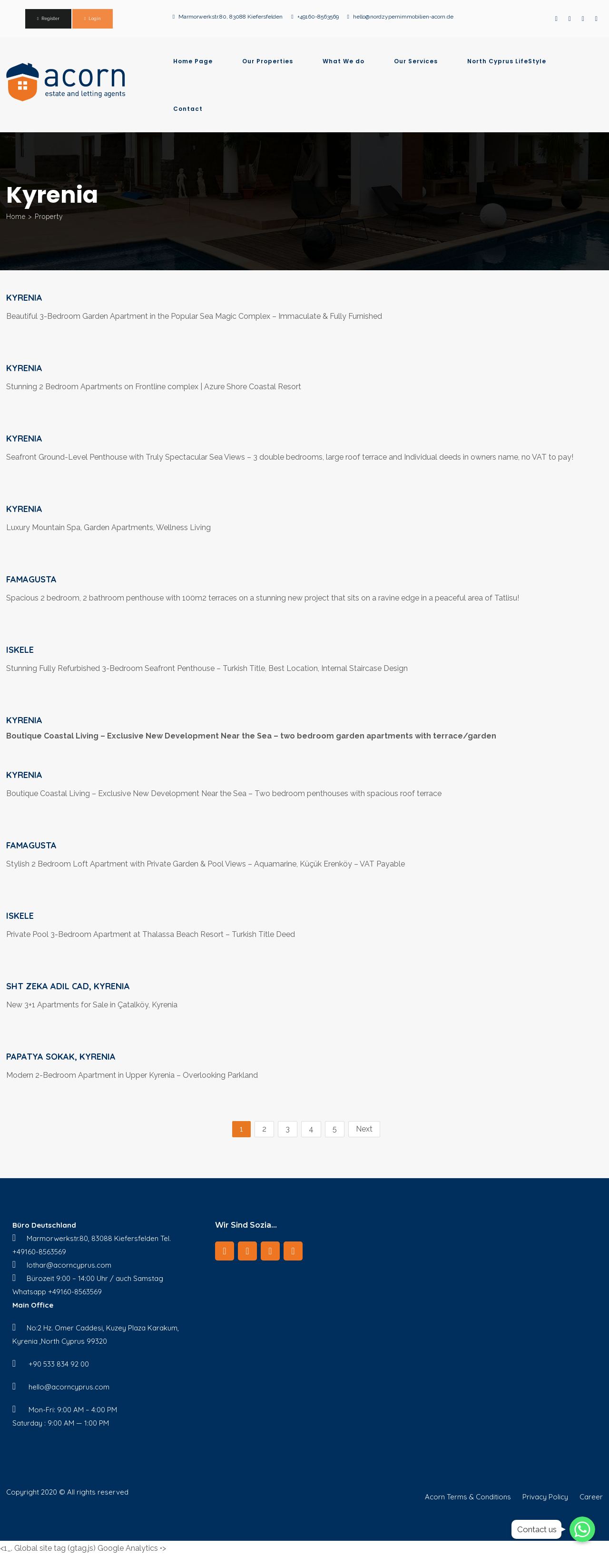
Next (364, 1128)
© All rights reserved (93, 1492)
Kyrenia (24, 297)
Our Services (416, 61)
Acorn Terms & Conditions (468, 1496)
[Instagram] (270, 1251)
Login (94, 18)
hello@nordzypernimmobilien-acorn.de (403, 16)
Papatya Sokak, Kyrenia (61, 1056)
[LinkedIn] (247, 1251)
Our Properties (267, 61)
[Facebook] (224, 1251)
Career (591, 1496)
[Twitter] (293, 1251)
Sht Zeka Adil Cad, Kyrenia (68, 986)
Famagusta (31, 579)
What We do (343, 61)
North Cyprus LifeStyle (506, 61)
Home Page (193, 61)
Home (16, 216)
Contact (188, 109)
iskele (20, 649)
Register (50, 18)
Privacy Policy (545, 1496)
